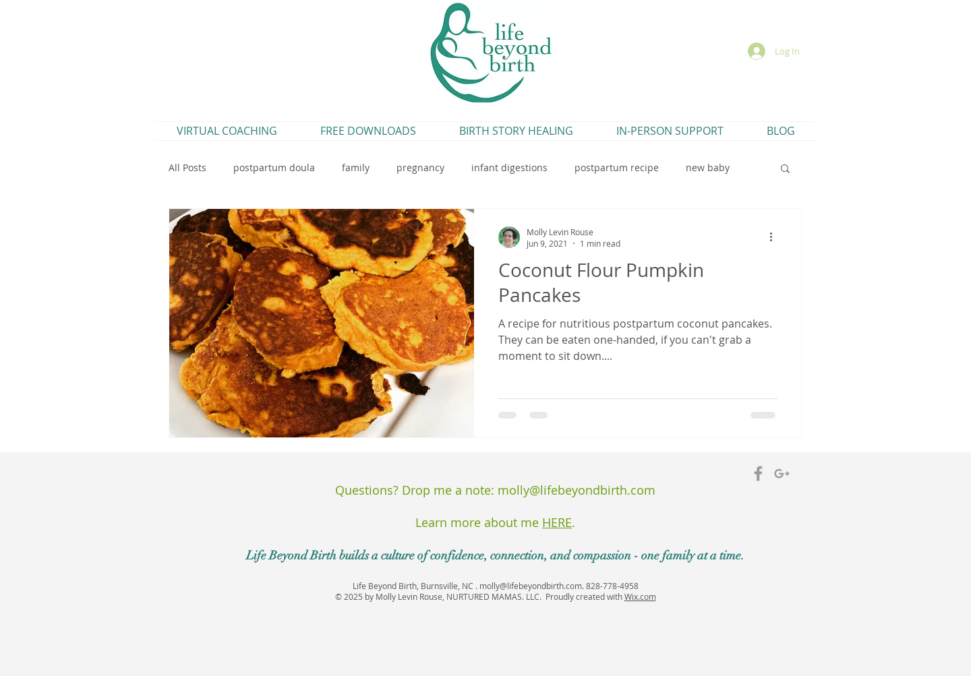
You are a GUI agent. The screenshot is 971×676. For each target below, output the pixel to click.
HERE (557, 522)
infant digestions (509, 167)
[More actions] (775, 237)
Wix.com (640, 596)
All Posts (187, 167)
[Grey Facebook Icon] (758, 473)
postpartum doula (274, 167)
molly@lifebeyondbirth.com (576, 490)
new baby (708, 167)
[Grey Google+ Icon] (782, 473)
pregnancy (420, 167)
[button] (785, 169)
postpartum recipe (617, 167)
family (356, 167)
